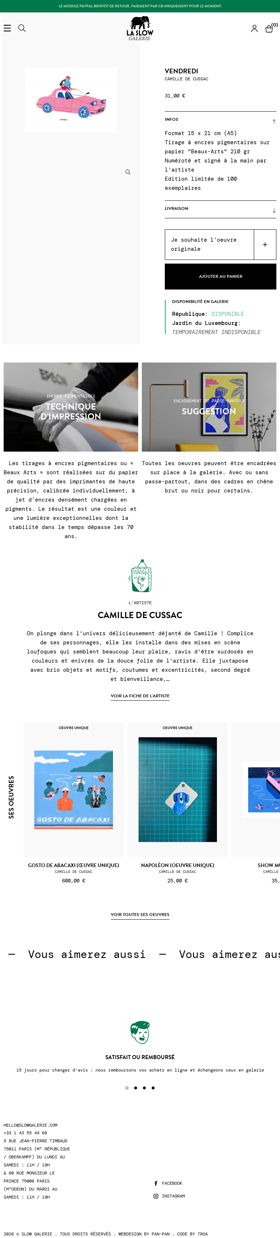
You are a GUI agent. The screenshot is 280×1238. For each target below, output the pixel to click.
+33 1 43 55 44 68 (25, 1133)
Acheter (265, 245)
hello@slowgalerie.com (30, 1125)
